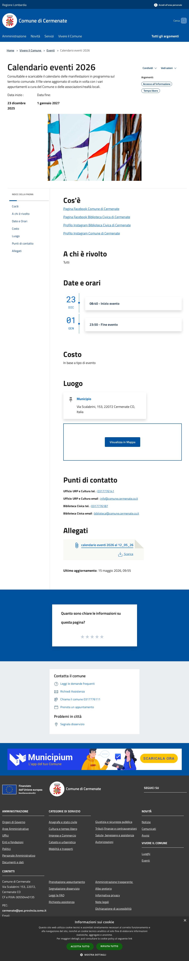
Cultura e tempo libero (63, 828)
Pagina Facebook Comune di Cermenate (91, 208)
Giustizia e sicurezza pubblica (113, 822)
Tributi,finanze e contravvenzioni (116, 828)
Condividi (150, 68)
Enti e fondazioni (12, 842)
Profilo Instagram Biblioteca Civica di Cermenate (97, 225)
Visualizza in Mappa (122, 442)
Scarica (125, 554)
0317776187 (99, 506)
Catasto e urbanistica (62, 842)
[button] (94, 955)
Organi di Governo (13, 822)
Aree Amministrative (15, 828)
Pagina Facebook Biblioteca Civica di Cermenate (96, 216)
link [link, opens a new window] (130, 938)
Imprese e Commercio (62, 835)
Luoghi (146, 854)
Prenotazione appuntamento (67, 882)
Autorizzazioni (104, 842)
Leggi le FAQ (56, 895)
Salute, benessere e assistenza (114, 835)
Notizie (146, 822)
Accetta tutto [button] (80, 946)
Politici (6, 849)
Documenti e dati (13, 862)
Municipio (84, 398)
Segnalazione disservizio (64, 888)
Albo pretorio (103, 888)
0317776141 (105, 491)
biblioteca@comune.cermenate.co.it (116, 513)
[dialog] (94, 939)
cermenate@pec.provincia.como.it (24, 910)
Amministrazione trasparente (114, 882)
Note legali (102, 902)
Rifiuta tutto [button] (109, 946)
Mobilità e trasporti (61, 849)
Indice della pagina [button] (22, 194)
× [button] (184, 920)
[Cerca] (182, 20)
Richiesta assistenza (61, 902)
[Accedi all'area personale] (168, 5)
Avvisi (145, 835)
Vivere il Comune (31, 50)
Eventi (51, 50)
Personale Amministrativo (18, 855)
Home (10, 50)
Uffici (5, 835)
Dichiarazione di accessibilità (113, 908)
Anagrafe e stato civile (63, 822)
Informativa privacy (107, 895)
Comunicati (149, 828)
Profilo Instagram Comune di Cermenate (91, 233)
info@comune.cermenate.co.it (119, 498)
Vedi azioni (169, 68)
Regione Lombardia (14, 5)
